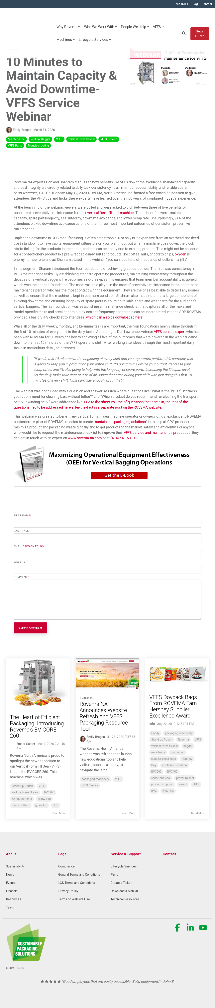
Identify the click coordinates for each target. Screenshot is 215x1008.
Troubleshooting (38, 146)
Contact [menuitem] (206, 4)
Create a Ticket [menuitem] (121, 883)
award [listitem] (183, 784)
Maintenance (16, 139)
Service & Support (126, 854)
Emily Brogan (19, 130)
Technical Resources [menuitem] (125, 899)
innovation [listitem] (177, 752)
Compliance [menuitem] (66, 866)
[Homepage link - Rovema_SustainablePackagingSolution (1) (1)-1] (26, 959)
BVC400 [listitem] (172, 772)
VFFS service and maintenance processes (157, 433)
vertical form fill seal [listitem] (25, 792)
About (11, 854)
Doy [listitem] (153, 765)
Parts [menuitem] (114, 875)
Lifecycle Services (95, 29)
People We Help (135, 16)
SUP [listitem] (55, 805)
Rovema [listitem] (183, 740)
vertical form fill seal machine (110, 213)
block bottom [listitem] (21, 805)
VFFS (158, 16)
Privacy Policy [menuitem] (68, 891)
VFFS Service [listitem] (90, 785)
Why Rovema (68, 16)
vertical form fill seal (81, 139)
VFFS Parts (15, 146)
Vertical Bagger (40, 139)
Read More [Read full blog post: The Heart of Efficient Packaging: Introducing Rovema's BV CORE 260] (59, 813)
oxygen (180, 254)
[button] (177, 930)
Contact (169, 854)
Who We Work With (100, 16)
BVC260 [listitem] (49, 792)
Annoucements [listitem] (22, 799)
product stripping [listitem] (162, 784)
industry (170, 198)
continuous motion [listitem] (174, 765)
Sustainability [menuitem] (15, 866)
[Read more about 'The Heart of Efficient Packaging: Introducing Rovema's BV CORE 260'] (38, 683)
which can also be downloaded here (114, 317)
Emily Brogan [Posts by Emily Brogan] (96, 737)
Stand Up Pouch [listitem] (22, 786)
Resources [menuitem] (180, 4)
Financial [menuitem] (12, 891)
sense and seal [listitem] (160, 778)
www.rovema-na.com (85, 438)
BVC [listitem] (154, 791)
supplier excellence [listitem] (163, 759)
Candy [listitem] (155, 733)
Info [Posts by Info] (152, 724)
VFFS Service (108, 139)
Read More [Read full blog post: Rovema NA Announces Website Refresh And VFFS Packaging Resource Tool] (128, 813)
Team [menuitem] (10, 908)
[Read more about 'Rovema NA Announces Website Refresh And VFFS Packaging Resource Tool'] (107, 674)
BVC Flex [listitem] (168, 791)
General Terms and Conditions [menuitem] (79, 875)
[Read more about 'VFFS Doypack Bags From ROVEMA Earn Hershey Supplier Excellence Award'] (177, 672)
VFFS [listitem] (42, 786)
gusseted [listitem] (41, 805)
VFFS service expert (169, 332)
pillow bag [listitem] (44, 799)
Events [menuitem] (11, 883)
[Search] (183, 23)
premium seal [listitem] (185, 778)
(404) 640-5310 (122, 438)
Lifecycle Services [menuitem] (124, 866)
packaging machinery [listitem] (95, 779)
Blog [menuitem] (194, 4)
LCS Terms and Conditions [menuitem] (76, 883)
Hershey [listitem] (187, 759)
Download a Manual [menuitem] (124, 891)
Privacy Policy (34, 546)
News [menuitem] (10, 875)
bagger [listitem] (187, 746)
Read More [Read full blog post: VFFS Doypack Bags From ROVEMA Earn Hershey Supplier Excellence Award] (198, 813)
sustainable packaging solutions (120, 422)
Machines (65, 29)
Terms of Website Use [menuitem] (74, 899)
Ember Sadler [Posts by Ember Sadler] (25, 744)
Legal (62, 854)
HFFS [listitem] (196, 784)
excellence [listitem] (158, 752)
